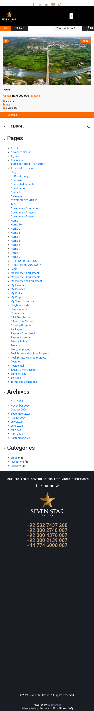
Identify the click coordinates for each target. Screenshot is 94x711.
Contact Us (38, 479)
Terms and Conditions (24, 381)
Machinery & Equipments (25, 277)
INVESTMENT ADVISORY (26, 264)
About (14, 148)
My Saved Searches (22, 301)
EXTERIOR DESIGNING (24, 200)
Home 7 (15, 248)
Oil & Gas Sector (20, 317)
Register (16, 361)
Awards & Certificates (23, 168)
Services (16, 377)
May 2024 (16, 429)
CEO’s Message (20, 176)
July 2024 (16, 421)
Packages (16, 329)
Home (14, 220)
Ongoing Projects (21, 325)
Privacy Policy (19, 341)
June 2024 (17, 425)
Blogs (14, 457)
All (5, 28)
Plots (6, 90)
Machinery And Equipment (26, 281)
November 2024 (20, 405)
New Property (19, 309)
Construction (18, 188)
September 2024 (20, 413)
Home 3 (15, 232)
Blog (13, 172)
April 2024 (17, 433)
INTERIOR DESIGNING (24, 261)
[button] (71, 16)
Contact (15, 192)
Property (16, 465)
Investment (17, 461)
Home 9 (15, 256)
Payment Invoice (20, 337)
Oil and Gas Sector (22, 321)
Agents (15, 156)
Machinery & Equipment (25, 273)
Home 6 (15, 244)
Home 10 (16, 224)
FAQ (13, 204)
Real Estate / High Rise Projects (30, 353)
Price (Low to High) (65, 28)
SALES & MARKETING (24, 369)
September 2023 (20, 437)
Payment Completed (23, 333)
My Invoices (18, 289)
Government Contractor (25, 208)
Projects (16, 345)
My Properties (19, 297)
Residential (17, 365)
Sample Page (18, 373)
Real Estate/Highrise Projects (28, 357)
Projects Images (20, 349)
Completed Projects (22, 184)
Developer (17, 196)
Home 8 (15, 252)
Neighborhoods (20, 305)
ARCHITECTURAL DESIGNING (28, 164)
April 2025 (17, 401)
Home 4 (15, 236)
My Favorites (18, 285)
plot (8, 105)
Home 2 (15, 228)
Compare (16, 180)
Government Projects (23, 212)
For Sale (19, 28)
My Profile (17, 293)
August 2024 (18, 417)
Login (14, 269)
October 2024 (19, 409)
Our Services (80, 479)
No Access (17, 313)
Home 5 (15, 240)
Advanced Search (21, 152)
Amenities (17, 160)
